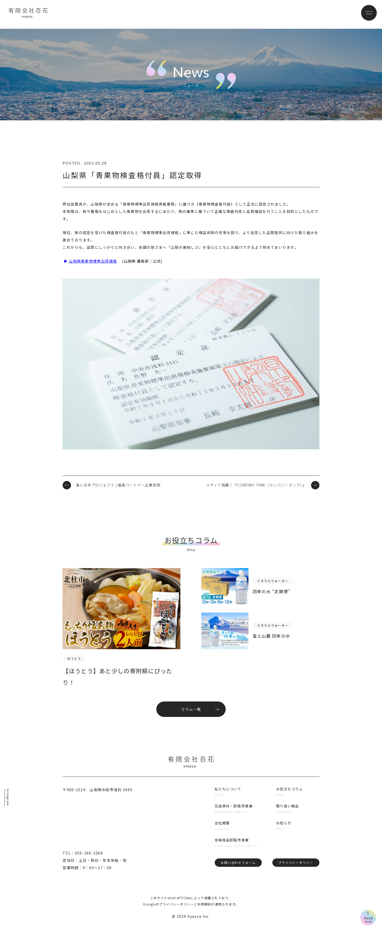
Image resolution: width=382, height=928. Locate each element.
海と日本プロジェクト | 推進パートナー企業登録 (118, 485)
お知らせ (283, 827)
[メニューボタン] (366, 14)
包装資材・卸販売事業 (233, 809)
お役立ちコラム (289, 792)
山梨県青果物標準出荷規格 (93, 261)
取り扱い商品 (287, 809)
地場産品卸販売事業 (231, 844)
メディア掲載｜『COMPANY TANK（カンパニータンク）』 (256, 485)
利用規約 (204, 907)
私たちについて (227, 792)
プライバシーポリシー (295, 867)
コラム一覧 (191, 711)
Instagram (9, 797)
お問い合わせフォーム (237, 867)
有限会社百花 (34, 14)
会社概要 (221, 827)
